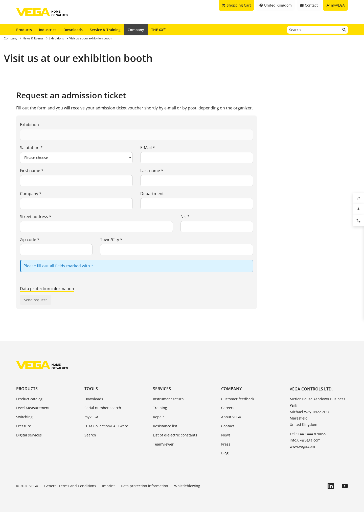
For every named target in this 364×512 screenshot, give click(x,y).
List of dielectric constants (175, 435)
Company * (30, 193)
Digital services (29, 435)
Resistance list (165, 426)
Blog (225, 453)
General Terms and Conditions (70, 485)
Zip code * (29, 239)
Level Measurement (33, 407)
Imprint (108, 485)
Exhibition (29, 124)
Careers (227, 407)
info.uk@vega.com (305, 440)
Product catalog (29, 399)
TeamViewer (163, 444)
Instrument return (168, 399)
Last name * (151, 170)
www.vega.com (302, 446)
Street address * (35, 216)
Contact (227, 426)
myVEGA (91, 416)
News (226, 435)
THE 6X (158, 29)
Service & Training (105, 29)
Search (90, 435)
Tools (91, 388)
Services (162, 388)
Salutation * (31, 147)
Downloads (73, 29)
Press (225, 444)
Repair (158, 416)
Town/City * (111, 239)
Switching (24, 416)
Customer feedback (237, 399)
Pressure (23, 426)
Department (152, 193)
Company (136, 29)
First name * (31, 170)
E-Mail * (147, 147)
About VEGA (231, 416)
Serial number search (102, 407)
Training (160, 407)
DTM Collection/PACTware (106, 426)
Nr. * (185, 216)
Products (24, 29)
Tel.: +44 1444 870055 (308, 433)
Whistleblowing (187, 485)
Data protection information (47, 288)
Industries (47, 29)
